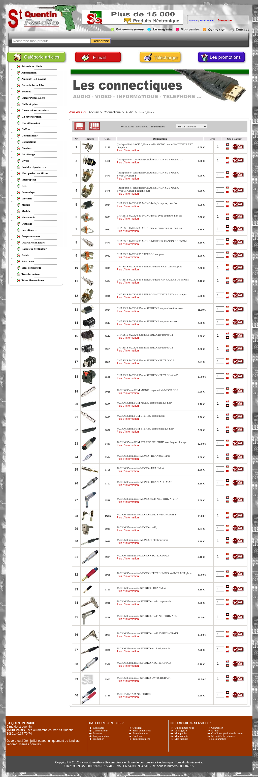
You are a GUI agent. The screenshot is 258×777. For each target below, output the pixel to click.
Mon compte (181, 736)
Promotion (98, 738)
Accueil (193, 20)
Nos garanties (218, 738)
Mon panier (180, 733)
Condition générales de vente (227, 733)
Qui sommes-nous (184, 727)
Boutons (97, 733)
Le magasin (180, 730)
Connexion (217, 727)
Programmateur (101, 736)
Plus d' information (128, 150)
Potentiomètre (140, 733)
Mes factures (181, 738)
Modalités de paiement (223, 736)
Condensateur (100, 730)
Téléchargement (141, 738)
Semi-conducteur (142, 730)
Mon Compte (207, 20)
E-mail (215, 730)
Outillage (138, 727)
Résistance (99, 727)
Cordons (137, 736)
